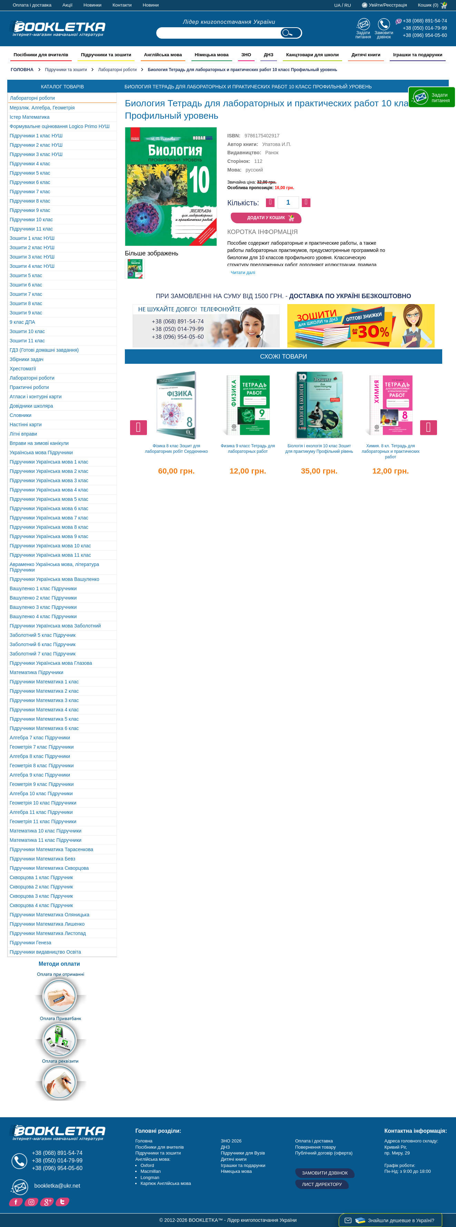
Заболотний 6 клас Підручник (43, 644)
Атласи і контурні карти (35, 396)
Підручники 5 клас (30, 173)
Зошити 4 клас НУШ (32, 266)
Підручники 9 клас (30, 210)
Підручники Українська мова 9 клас (49, 536)
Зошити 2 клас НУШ (32, 247)
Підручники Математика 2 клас (44, 691)
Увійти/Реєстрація (388, 5)
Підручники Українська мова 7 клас (49, 517)
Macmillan (150, 1171)
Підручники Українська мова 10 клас (50, 545)
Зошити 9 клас (26, 312)
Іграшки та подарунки (243, 1165)
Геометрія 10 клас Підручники (43, 803)
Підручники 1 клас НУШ (36, 135)
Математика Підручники (36, 672)
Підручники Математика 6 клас (44, 728)
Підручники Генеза (30, 942)
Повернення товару (315, 1147)
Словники (20, 415)
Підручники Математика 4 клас (44, 709)
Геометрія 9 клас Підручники (42, 784)
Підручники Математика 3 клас (44, 700)
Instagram (32, 1201)
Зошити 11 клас (27, 340)
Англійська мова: (152, 1159)
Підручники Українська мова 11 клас (50, 555)
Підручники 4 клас (30, 163)
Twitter (63, 1201)
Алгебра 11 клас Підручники (41, 812)
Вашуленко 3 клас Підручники (43, 607)
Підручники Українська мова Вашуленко (54, 579)
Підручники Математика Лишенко (47, 924)
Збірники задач (26, 359)
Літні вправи (23, 434)
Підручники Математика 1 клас (44, 681)
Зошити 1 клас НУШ (32, 238)
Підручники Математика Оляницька (49, 914)
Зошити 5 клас (26, 275)
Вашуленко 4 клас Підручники (43, 616)
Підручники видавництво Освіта (45, 952)
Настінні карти (26, 424)
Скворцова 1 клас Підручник (41, 877)
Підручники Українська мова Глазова (51, 663)
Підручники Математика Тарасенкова (51, 849)
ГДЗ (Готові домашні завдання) (44, 350)
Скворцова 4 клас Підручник (41, 905)
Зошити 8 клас (26, 303)
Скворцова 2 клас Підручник (41, 886)
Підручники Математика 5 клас (44, 719)
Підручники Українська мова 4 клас (49, 490)
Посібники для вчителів (159, 1147)
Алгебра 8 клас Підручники (40, 756)
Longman (149, 1177)
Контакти (121, 5)
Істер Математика (30, 117)
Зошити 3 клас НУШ (32, 257)
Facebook (16, 1201)
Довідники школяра (31, 406)
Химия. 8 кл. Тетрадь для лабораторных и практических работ (391, 451)
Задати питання (363, 34)
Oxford (147, 1165)
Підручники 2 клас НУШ (36, 145)
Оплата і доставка (32, 5)
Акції (67, 5)
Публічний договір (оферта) (324, 1153)
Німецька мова (236, 1171)
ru (347, 5)
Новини (151, 5)
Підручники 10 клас (31, 219)
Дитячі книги (233, 1159)
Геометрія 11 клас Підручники (43, 821)
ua (337, 5)
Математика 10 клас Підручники (45, 831)
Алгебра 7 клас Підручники (40, 737)
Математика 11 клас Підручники (45, 840)
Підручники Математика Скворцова (49, 868)
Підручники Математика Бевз (42, 858)
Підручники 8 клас (30, 201)
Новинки (92, 5)
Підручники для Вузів (243, 1153)
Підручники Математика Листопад (48, 933)
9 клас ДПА (22, 322)
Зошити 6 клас (26, 285)
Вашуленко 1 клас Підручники (43, 588)
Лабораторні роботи (117, 69)
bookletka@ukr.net (57, 1186)
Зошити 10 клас (27, 331)
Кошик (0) (428, 5)
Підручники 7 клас (30, 191)
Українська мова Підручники (41, 452)
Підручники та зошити (66, 69)
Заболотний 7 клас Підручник (43, 653)
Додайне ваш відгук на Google (48, 1201)
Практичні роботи (29, 387)
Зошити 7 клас (26, 294)
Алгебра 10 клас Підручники (41, 793)
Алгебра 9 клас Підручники (40, 775)
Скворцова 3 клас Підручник (41, 896)
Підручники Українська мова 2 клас (49, 471)
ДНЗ (225, 1147)
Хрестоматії (23, 368)
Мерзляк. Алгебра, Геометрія (42, 107)
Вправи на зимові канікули (39, 443)
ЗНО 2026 (231, 1140)
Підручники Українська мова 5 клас (49, 499)
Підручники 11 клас (31, 229)
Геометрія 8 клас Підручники (42, 765)
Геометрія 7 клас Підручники (42, 747)
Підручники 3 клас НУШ (36, 154)
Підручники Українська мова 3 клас (49, 480)
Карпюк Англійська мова (165, 1183)
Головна (22, 69)
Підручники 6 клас (30, 182)
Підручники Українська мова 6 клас (49, 508)
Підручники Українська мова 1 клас (49, 462)
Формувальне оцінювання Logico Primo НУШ (60, 126)
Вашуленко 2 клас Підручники (43, 598)
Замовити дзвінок (384, 34)
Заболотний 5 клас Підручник (43, 635)
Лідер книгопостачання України (229, 22)
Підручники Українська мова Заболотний (55, 626)
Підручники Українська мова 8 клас (49, 527)
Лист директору (322, 1184)
